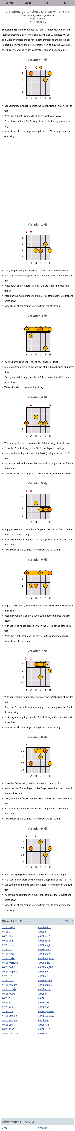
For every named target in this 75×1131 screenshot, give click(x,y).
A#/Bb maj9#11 (46, 958)
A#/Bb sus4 (8, 945)
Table (69, 921)
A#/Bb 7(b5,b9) (46, 1011)
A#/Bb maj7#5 (9, 971)
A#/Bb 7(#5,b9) (46, 1015)
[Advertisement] (37, 181)
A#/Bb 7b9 (43, 1007)
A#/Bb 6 (42, 993)
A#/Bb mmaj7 (45, 984)
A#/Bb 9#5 (7, 1024)
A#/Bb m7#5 (8, 993)
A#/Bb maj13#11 (10, 962)
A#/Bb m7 (7, 949)
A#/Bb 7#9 (7, 1011)
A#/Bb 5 (42, 931)
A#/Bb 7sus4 (44, 949)
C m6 (4, 1127)
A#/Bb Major (8, 927)
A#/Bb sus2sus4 (10, 1033)
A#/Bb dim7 (44, 936)
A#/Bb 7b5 (43, 1002)
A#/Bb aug (7, 940)
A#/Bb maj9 (8, 953)
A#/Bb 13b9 (8, 1029)
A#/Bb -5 (42, 1033)
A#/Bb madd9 (45, 980)
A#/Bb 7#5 (7, 1007)
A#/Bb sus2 (44, 940)
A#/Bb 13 (7, 1002)
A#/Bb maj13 (8, 958)
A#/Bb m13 (8, 980)
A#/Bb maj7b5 (45, 967)
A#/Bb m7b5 (44, 989)
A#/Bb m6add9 (9, 984)
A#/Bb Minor (44, 927)
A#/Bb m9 (7, 976)
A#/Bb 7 (6, 931)
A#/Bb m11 (44, 976)
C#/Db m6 (43, 1127)
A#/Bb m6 (43, 971)
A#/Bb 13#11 (45, 1024)
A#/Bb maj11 (45, 953)
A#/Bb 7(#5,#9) (9, 1020)
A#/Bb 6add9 (8, 967)
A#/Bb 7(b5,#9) (9, 1015)
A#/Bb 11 (43, 998)
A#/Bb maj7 (44, 945)
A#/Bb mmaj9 (9, 989)
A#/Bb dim (7, 936)
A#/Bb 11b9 (44, 1029)
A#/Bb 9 (6, 998)
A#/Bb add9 (44, 962)
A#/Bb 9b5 (43, 1020)
